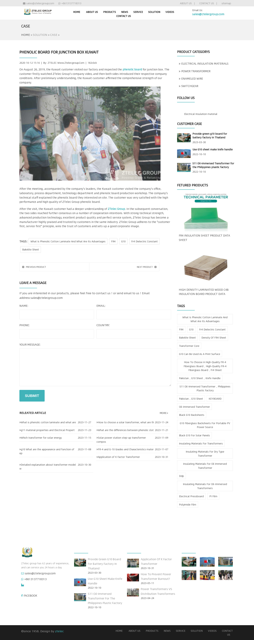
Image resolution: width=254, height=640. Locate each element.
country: (103, 325)
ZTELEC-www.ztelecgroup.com (66, 63)
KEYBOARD (215, 398)
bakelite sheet (30, 249)
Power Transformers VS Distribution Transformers (158, 591)
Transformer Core (189, 346)
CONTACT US (206, 3)
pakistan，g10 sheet (191, 398)
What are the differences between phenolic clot (125, 430)
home (76, 12)
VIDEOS (169, 12)
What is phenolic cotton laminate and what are (47, 422)
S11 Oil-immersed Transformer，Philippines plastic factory (205, 388)
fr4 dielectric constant (144, 241)
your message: (30, 344)
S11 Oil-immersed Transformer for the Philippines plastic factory (213, 165)
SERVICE (138, 12)
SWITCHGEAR (188, 86)
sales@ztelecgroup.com (38, 3)
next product (146, 267)
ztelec (59, 631)
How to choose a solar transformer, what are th (125, 422)
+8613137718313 (69, 3)
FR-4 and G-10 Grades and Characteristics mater (125, 449)
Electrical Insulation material (200, 114)
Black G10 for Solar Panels (194, 435)
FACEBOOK (30, 595)
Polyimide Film (187, 504)
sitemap (226, 3)
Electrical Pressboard (191, 496)
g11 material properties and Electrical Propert (47, 430)
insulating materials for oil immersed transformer (205, 465)
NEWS (124, 12)
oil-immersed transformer (194, 407)
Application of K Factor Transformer (118, 457)
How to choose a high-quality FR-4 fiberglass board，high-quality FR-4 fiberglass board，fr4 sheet (205, 366)
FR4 (113, 241)
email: (101, 305)
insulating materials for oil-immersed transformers (205, 486)
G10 (123, 241)
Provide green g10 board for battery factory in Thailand (209, 135)
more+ (164, 413)
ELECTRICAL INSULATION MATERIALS (203, 63)
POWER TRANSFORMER (194, 71)
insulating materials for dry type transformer (205, 453)
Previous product (34, 267)
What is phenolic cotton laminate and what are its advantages (68, 241)
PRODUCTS (109, 12)
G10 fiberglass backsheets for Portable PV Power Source (205, 425)
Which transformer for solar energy (40, 437)
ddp (181, 476)
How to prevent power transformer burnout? (156, 576)
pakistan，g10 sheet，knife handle (199, 378)
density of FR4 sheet (213, 337)
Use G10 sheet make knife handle (212, 149)
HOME (25, 35)
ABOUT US (186, 3)
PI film (213, 496)
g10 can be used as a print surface (199, 354)
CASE (53, 35)
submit (32, 396)
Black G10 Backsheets (191, 415)
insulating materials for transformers (201, 443)
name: (23, 305)
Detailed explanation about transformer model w (47, 466)
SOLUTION (154, 12)
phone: (24, 325)
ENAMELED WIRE (191, 78)
